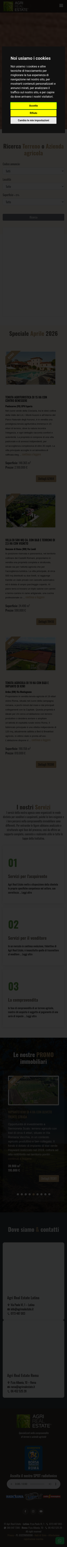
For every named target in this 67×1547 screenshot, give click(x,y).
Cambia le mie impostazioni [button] (33, 120)
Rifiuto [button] (33, 113)
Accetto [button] (33, 105)
